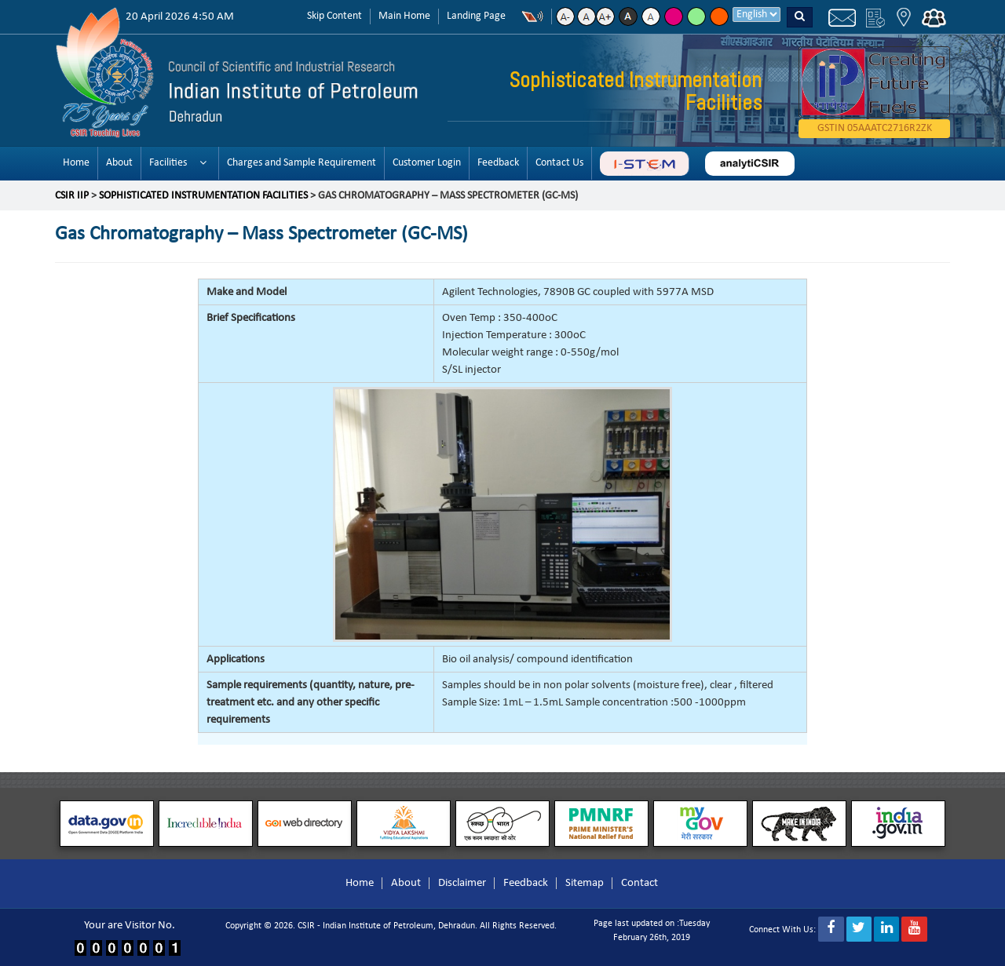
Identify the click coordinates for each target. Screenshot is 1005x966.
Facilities (168, 163)
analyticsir (750, 163)
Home (76, 163)
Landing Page (476, 16)
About (119, 163)
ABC (644, 163)
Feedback (498, 163)
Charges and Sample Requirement (301, 163)
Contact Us (559, 163)
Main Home (404, 16)
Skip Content (334, 16)
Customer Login (427, 163)
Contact (639, 883)
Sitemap (584, 883)
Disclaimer (462, 883)
